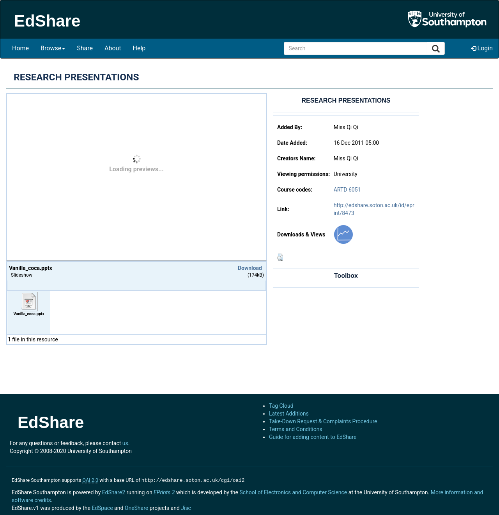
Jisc (186, 507)
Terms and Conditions (295, 429)
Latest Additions (289, 413)
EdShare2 (113, 491)
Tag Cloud (281, 406)
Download (250, 268)
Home (20, 48)
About (112, 48)
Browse (53, 48)
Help (139, 48)
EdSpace (102, 507)
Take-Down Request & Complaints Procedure (323, 421)
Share (85, 48)
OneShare (136, 507)
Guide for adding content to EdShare (313, 437)
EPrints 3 (164, 491)
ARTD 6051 (347, 189)
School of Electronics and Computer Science (293, 491)
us (125, 443)
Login (482, 48)
